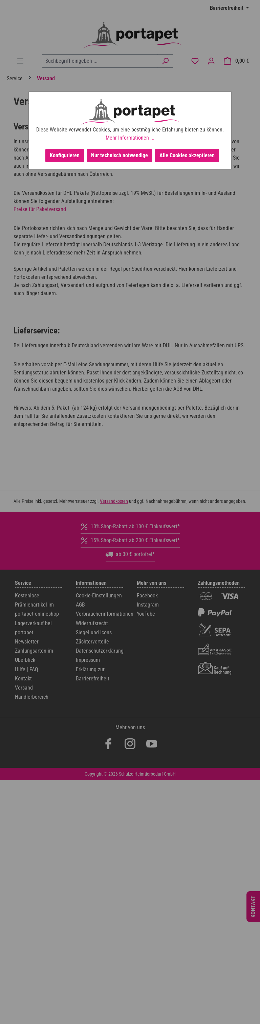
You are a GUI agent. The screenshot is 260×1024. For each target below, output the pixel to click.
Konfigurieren (65, 155)
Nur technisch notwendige (119, 155)
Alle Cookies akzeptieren (187, 155)
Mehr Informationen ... (130, 138)
